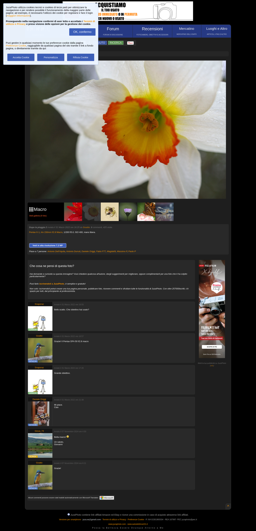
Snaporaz (39, 304)
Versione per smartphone (70, 519)
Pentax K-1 (34, 232)
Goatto (86, 227)
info (212, 366)
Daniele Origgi (88, 251)
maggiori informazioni (18, 15)
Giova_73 (39, 431)
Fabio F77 (101, 251)
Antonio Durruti (73, 251)
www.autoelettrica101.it (138, 524)
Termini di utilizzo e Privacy (114, 519)
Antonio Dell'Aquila (56, 251)
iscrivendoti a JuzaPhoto (51, 284)
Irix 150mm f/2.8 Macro (52, 232)
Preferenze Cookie (16, 45)
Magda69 (111, 251)
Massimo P (122, 251)
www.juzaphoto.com (117, 524)
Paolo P (132, 251)
